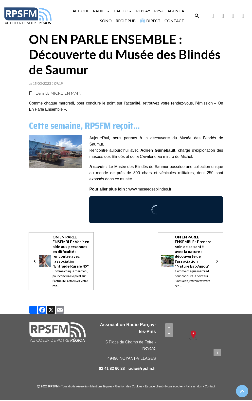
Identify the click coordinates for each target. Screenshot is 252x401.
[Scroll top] (242, 391)
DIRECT (150, 20)
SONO (106, 20)
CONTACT (174, 20)
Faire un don (193, 387)
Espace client (153, 387)
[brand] (28, 16)
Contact (210, 387)
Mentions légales (101, 387)
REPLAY (143, 10)
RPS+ (158, 10)
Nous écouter (174, 387)
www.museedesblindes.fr (150, 189)
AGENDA (175, 10)
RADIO (99, 10)
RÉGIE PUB (126, 20)
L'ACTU (121, 10)
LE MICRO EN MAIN (63, 93)
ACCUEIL (80, 10)
